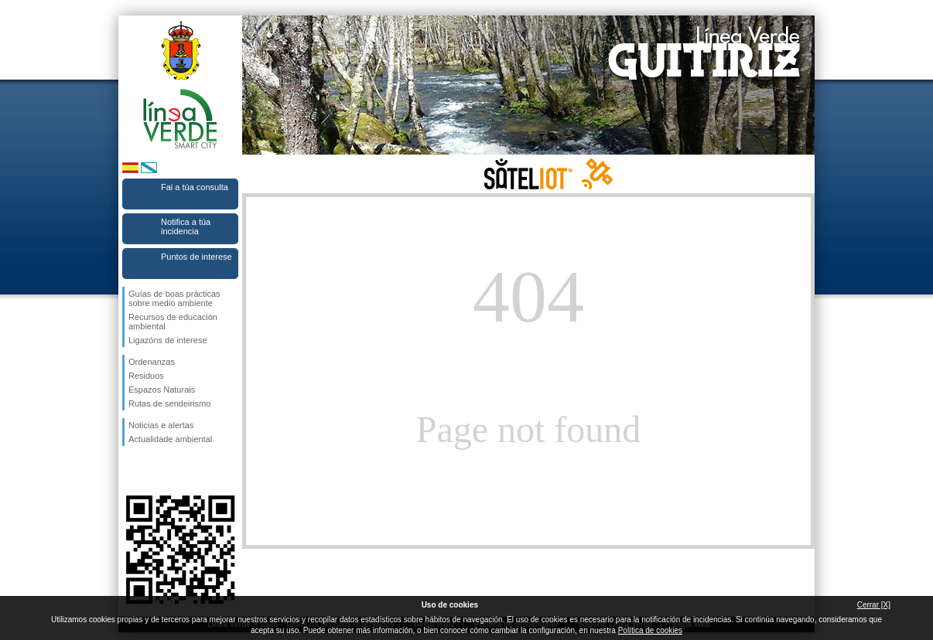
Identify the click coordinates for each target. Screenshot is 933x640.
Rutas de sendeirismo (169, 403)
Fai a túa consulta (194, 187)
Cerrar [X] (873, 605)
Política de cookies (650, 630)
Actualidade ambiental (170, 439)
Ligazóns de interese (167, 340)
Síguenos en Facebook (131, 470)
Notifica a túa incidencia (185, 226)
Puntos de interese (196, 256)
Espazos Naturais (161, 389)
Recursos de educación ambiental (172, 321)
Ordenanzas (151, 361)
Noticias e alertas (160, 425)
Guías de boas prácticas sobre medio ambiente (174, 298)
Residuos (146, 375)
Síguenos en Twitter (157, 470)
